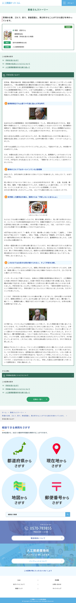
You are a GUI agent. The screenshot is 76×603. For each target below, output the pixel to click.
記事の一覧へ (38, 399)
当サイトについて (19, 584)
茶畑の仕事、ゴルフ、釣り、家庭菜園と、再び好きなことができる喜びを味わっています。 (33, 416)
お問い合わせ (57, 584)
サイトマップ (57, 588)
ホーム (4, 412)
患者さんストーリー (17, 412)
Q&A (19, 580)
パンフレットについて (38, 561)
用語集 (57, 580)
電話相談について (38, 538)
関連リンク (19, 588)
